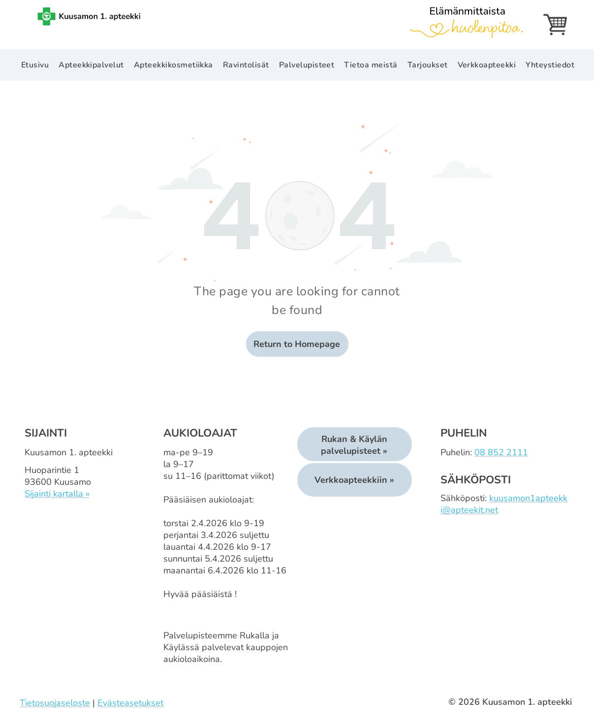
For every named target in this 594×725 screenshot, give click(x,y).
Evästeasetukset (130, 703)
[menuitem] (35, 64)
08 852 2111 (501, 452)
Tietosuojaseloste (55, 703)
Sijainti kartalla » (57, 494)
